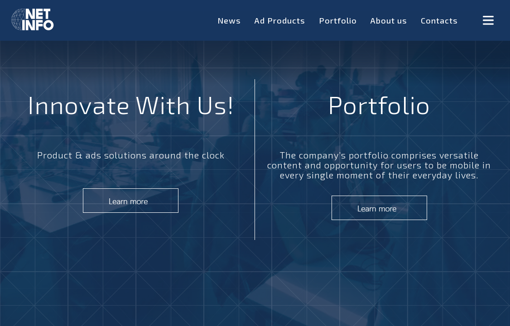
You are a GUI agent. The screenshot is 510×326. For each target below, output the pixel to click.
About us (388, 20)
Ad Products (280, 20)
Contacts (439, 20)
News (229, 20)
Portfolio (338, 20)
